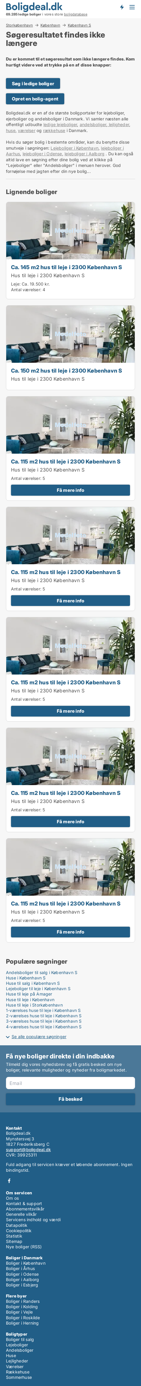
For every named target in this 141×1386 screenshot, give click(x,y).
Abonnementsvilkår (25, 1208)
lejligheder (118, 124)
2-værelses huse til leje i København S (44, 1015)
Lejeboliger (17, 1344)
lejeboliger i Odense (42, 153)
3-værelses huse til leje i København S (44, 1021)
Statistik (14, 1235)
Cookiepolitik (19, 1230)
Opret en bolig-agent (35, 99)
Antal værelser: (26, 289)
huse (10, 130)
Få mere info (70, 490)
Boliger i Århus (20, 1268)
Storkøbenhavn (19, 25)
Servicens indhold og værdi (33, 1219)
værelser (26, 130)
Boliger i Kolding (22, 1306)
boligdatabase (75, 14)
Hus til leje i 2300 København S (47, 275)
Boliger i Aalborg (22, 1279)
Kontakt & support (24, 1203)
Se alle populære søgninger (39, 1036)
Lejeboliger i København (74, 148)
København (50, 25)
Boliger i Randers (23, 1301)
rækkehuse (54, 130)
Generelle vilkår (21, 1214)
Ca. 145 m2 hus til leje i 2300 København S (66, 267)
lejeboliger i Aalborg (84, 153)
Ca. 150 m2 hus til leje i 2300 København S (66, 370)
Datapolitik (16, 1225)
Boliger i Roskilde (23, 1317)
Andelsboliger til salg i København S (41, 972)
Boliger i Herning (22, 1322)
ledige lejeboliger (60, 124)
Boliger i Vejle (19, 1311)
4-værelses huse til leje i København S (44, 1026)
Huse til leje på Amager (29, 993)
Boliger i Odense (22, 1274)
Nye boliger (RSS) (24, 1246)
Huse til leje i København (30, 999)
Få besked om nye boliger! (121, 7)
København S (79, 25)
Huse (11, 1355)
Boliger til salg (20, 1339)
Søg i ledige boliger (33, 83)
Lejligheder (17, 1360)
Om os (12, 1198)
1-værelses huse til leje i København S (43, 1010)
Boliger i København (26, 1263)
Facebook (9, 1181)
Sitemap (14, 1241)
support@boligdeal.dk (28, 1149)
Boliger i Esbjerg (22, 1284)
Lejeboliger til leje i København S (38, 988)
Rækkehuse (17, 1371)
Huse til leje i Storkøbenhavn (34, 1004)
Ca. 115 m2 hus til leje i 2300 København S (65, 461)
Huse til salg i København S (33, 983)
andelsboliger (93, 124)
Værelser (15, 1366)
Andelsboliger (20, 1350)
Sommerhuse (19, 1377)
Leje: (16, 283)
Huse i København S (26, 977)
